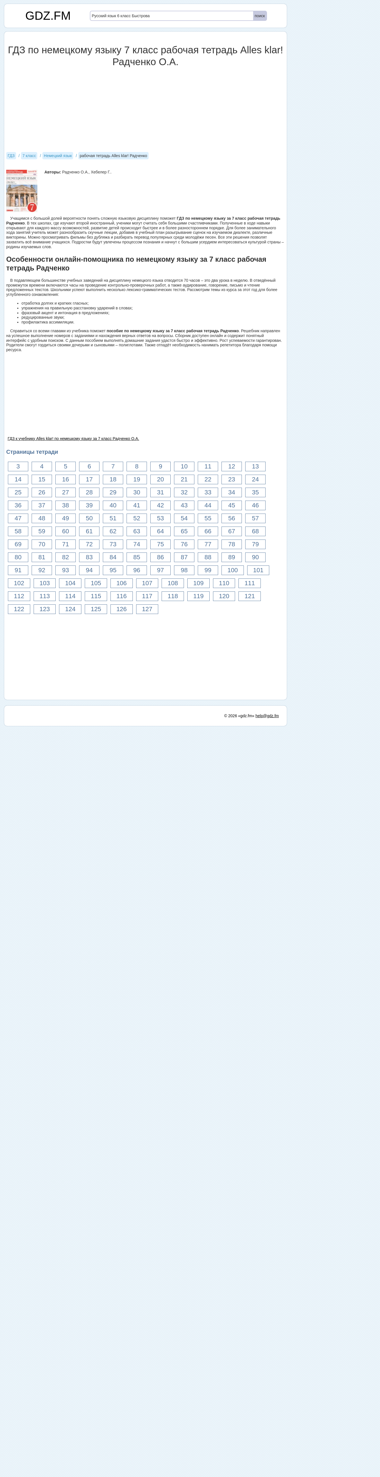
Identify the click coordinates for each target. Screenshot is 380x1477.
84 (113, 557)
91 (18, 570)
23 (231, 479)
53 (160, 518)
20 (160, 479)
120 (224, 596)
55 (208, 518)
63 (136, 531)
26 (41, 492)
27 (65, 492)
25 (18, 492)
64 (160, 531)
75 (160, 544)
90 (255, 557)
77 (208, 544)
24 (255, 479)
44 (208, 505)
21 (184, 479)
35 (255, 492)
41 (136, 505)
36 (18, 505)
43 (184, 505)
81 (41, 557)
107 (147, 583)
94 (89, 570)
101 (258, 570)
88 (208, 557)
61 (89, 531)
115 (96, 596)
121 (249, 596)
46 (255, 505)
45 (231, 505)
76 (184, 544)
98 (184, 570)
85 (136, 557)
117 (147, 596)
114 (70, 596)
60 (65, 531)
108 (173, 583)
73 (113, 544)
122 (19, 609)
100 (232, 570)
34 (231, 492)
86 (160, 557)
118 (173, 596)
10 (184, 466)
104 (70, 583)
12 (231, 466)
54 (184, 518)
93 (65, 570)
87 (184, 557)
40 (113, 505)
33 (208, 492)
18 (113, 479)
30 (136, 492)
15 (41, 479)
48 (41, 518)
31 (160, 492)
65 (184, 531)
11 (208, 466)
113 (45, 596)
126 (121, 609)
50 (89, 518)
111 (249, 583)
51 (113, 518)
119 (198, 596)
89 (231, 557)
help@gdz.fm (267, 1466)
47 (18, 518)
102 (19, 583)
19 (136, 479)
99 (208, 570)
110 (224, 583)
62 (113, 531)
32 (184, 492)
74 (136, 544)
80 (18, 557)
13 (255, 466)
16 (65, 479)
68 (255, 531)
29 (113, 492)
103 (45, 583)
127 (147, 609)
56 (231, 518)
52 (136, 518)
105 (96, 583)
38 (65, 505)
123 (45, 609)
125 (96, 609)
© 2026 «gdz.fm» (239, 1466)
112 (19, 596)
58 (18, 531)
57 (255, 518)
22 (208, 479)
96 (136, 570)
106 (121, 583)
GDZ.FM (48, 15)
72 (89, 544)
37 (41, 505)
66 (208, 531)
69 (18, 544)
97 (160, 570)
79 (255, 544)
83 (89, 557)
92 (41, 570)
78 (231, 544)
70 (41, 544)
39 (89, 505)
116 (121, 596)
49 (65, 518)
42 (160, 505)
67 (231, 531)
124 (70, 609)
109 (198, 583)
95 (113, 570)
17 (89, 479)
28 (89, 492)
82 (65, 557)
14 (18, 479)
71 (65, 544)
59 (41, 531)
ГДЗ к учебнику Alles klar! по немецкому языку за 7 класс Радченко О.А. (73, 438)
